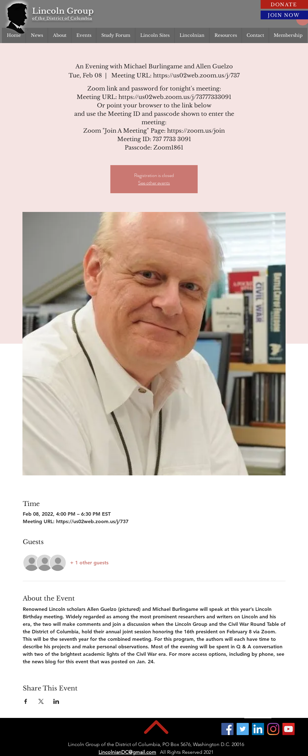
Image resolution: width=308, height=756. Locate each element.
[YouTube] (288, 729)
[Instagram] (273, 729)
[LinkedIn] (258, 729)
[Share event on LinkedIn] (56, 701)
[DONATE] (284, 4)
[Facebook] (227, 729)
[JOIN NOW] (284, 15)
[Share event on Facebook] (26, 701)
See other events (154, 182)
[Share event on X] (41, 701)
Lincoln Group (63, 11)
